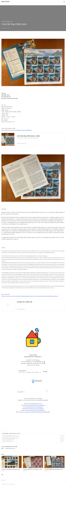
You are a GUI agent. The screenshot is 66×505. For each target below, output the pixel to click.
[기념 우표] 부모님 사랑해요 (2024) (8, 457)
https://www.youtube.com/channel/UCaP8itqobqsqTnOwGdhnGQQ (34, 412)
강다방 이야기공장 (5, 1)
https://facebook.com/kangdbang (35, 407)
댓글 (2, 492)
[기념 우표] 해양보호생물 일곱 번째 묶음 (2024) (9, 456)
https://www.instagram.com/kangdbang (35, 405)
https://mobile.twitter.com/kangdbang (34, 408)
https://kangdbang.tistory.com (34, 403)
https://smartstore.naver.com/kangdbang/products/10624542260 (16, 130)
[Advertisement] (33, 433)
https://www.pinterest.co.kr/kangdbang (35, 410)
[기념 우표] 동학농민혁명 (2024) (7, 459)
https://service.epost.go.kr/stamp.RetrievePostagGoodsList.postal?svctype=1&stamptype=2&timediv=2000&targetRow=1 (29, 296)
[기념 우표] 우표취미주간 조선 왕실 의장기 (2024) (10, 455)
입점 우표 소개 (11, 451)
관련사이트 (3, 498)
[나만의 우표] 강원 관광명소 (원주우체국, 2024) (9, 453)
